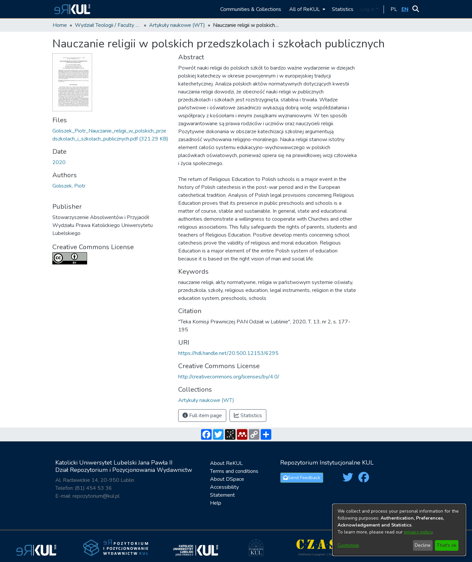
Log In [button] (368, 9)
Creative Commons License (93, 247)
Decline (423, 545)
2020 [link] (59, 162)
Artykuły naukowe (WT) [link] (177, 25)
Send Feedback (301, 478)
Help (215, 503)
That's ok (446, 545)
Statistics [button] (248, 415)
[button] (71, 9)
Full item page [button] (202, 415)
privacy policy (418, 532)
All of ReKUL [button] (304, 9)
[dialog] (399, 529)
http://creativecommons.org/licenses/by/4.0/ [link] (228, 376)
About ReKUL (226, 463)
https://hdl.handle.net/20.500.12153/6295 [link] (228, 353)
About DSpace (227, 479)
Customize (348, 545)
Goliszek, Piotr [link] (68, 186)
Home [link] (60, 25)
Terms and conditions (234, 471)
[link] (206, 400)
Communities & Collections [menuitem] (250, 9)
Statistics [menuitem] (342, 9)
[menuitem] (306, 9)
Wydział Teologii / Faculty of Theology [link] (108, 25)
